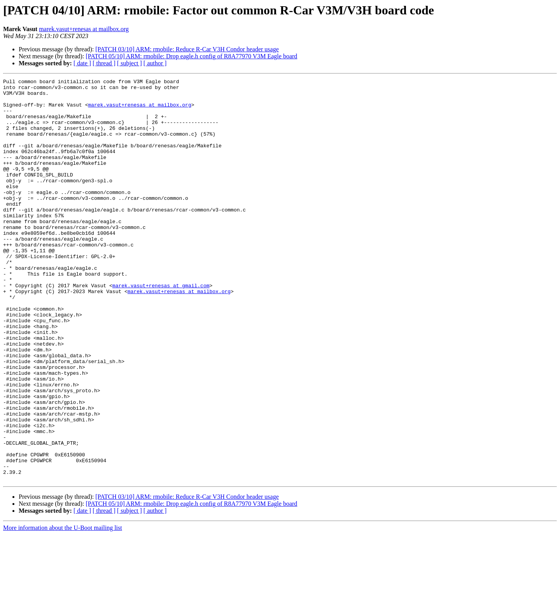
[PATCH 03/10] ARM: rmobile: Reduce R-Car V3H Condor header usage (187, 49)
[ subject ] (129, 63)
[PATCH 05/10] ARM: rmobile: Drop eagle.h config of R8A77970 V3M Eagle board (191, 56)
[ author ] (155, 63)
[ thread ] (104, 63)
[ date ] (82, 63)
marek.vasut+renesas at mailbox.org (84, 29)
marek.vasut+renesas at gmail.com (161, 327)
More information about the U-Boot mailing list (62, 608)
